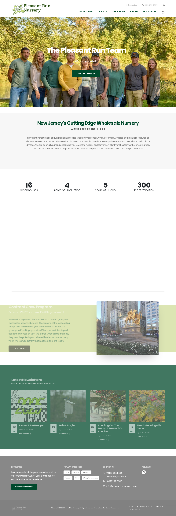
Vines (78, 478)
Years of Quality (105, 190)
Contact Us (132, 5)
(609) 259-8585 (149, 5)
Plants (102, 11)
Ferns (67, 472)
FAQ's (132, 506)
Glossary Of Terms (146, 506)
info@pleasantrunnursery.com (121, 486)
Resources (149, 11)
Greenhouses (29, 190)
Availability (86, 11)
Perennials (88, 472)
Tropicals (68, 478)
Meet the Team (86, 73)
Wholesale (118, 11)
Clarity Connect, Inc (113, 508)
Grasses (76, 472)
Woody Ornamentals (73, 484)
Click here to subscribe (24, 487)
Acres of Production (67, 190)
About (134, 11)
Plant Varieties (144, 190)
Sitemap (134, 510)
